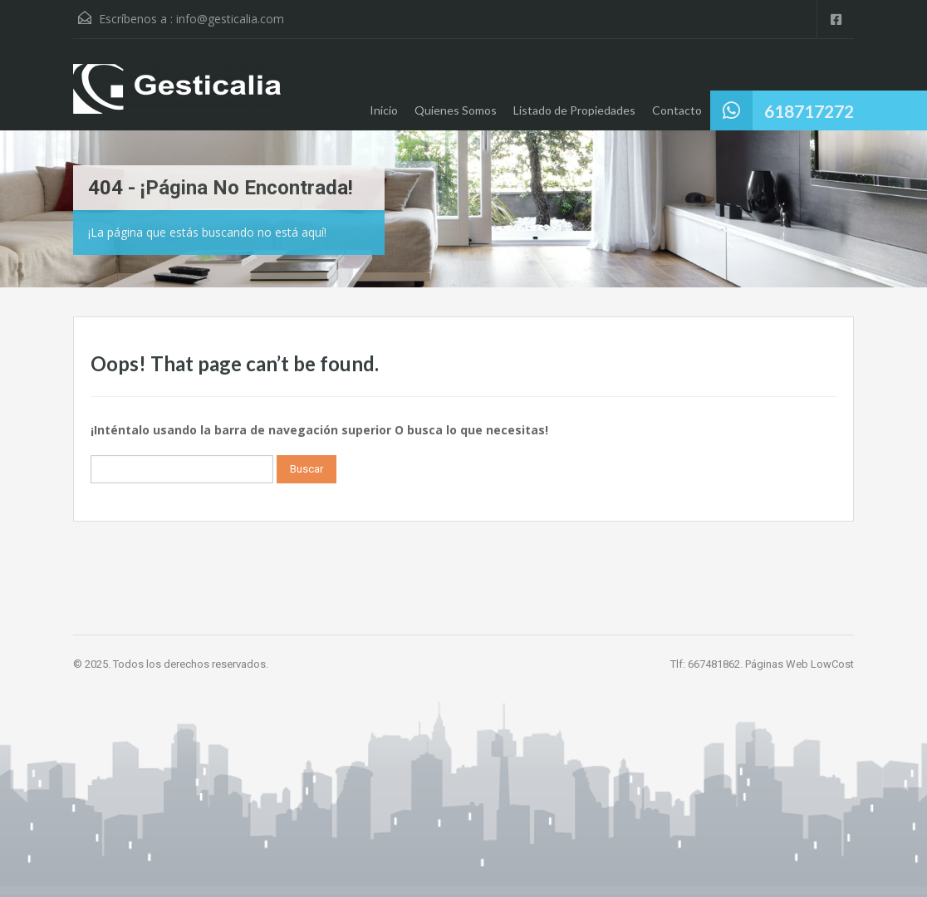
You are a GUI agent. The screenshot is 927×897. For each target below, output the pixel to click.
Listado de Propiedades (574, 110)
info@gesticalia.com (230, 19)
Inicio (384, 110)
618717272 (809, 110)
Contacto (677, 110)
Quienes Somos (455, 110)
